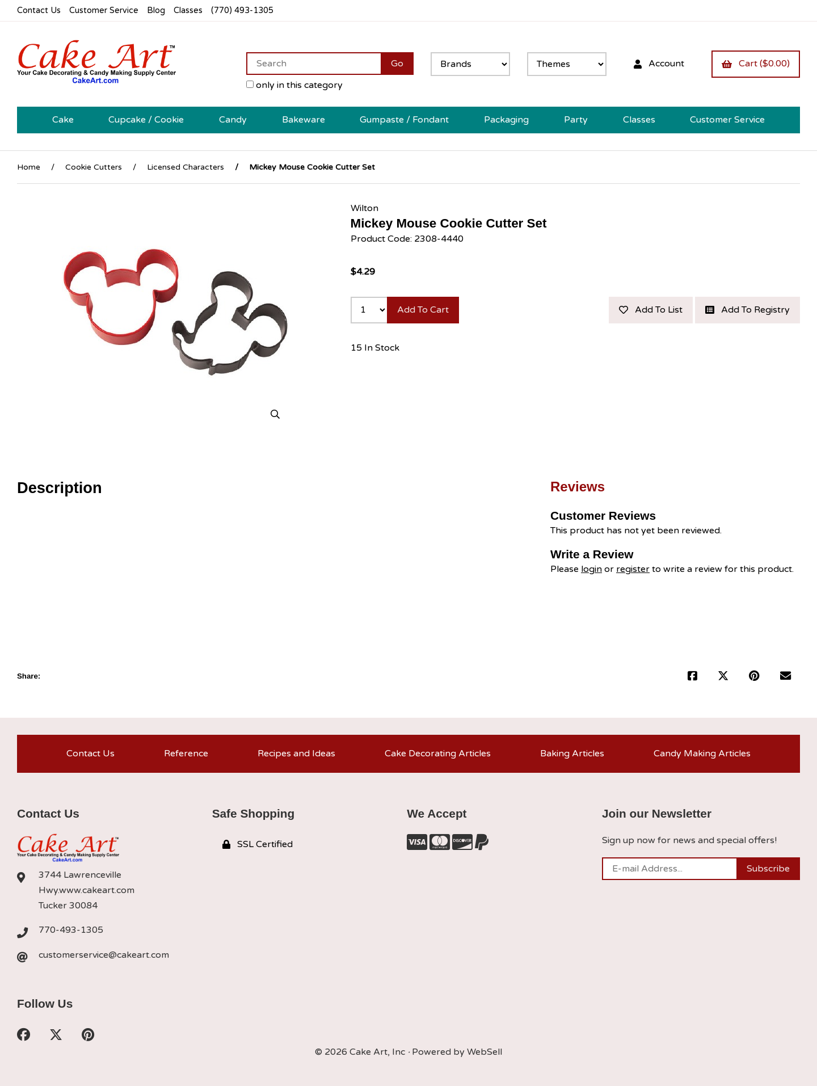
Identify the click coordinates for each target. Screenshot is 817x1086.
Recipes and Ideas (296, 753)
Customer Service (103, 10)
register (633, 569)
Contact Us (39, 10)
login (591, 569)
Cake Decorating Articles (438, 753)
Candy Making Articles (702, 753)
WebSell (484, 1052)
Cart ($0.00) (756, 63)
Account (659, 63)
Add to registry (747, 309)
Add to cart (423, 309)
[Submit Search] (397, 63)
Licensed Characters (185, 167)
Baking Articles (572, 753)
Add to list (651, 309)
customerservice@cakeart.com (104, 955)
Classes (188, 10)
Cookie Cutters (93, 167)
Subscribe (768, 868)
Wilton (364, 208)
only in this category (294, 85)
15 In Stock (375, 347)
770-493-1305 (71, 930)
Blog (156, 10)
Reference (186, 753)
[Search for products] (313, 63)
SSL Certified (257, 844)
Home (28, 167)
